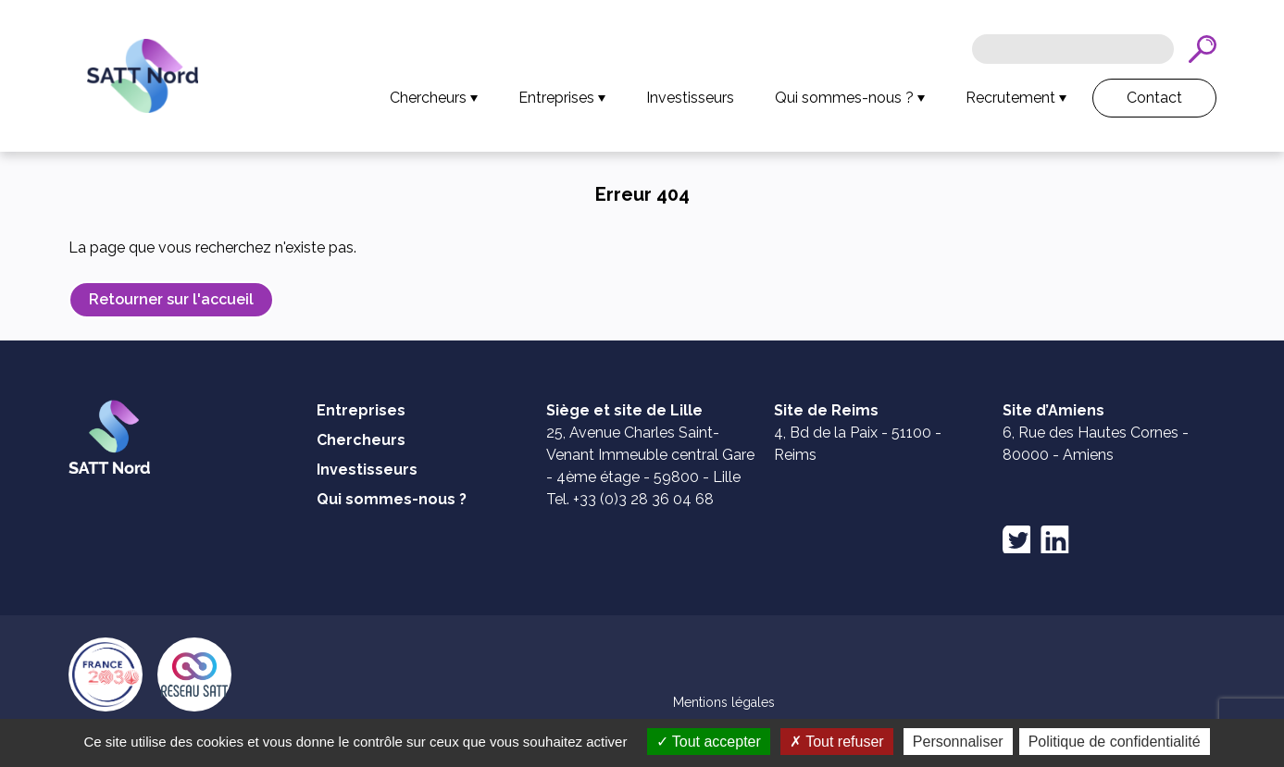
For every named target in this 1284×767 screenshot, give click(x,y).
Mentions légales (724, 702)
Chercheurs (428, 97)
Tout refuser (935, 741)
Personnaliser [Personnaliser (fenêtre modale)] (1056, 741)
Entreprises (556, 97)
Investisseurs (690, 97)
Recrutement (1010, 97)
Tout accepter (806, 741)
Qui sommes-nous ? (844, 97)
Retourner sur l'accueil (171, 299)
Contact (1154, 97)
